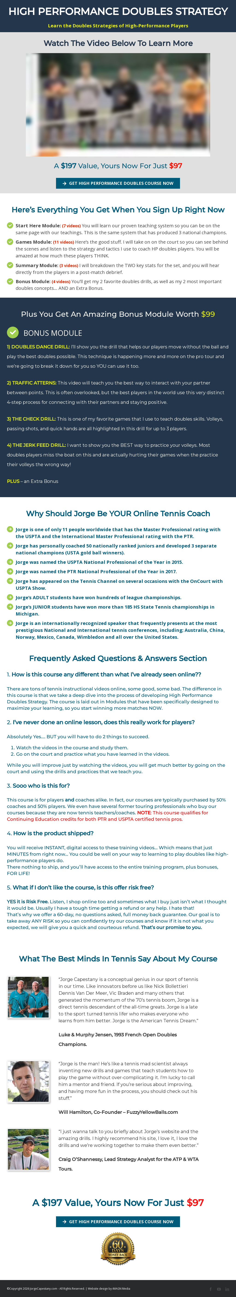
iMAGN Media (121, 1289)
